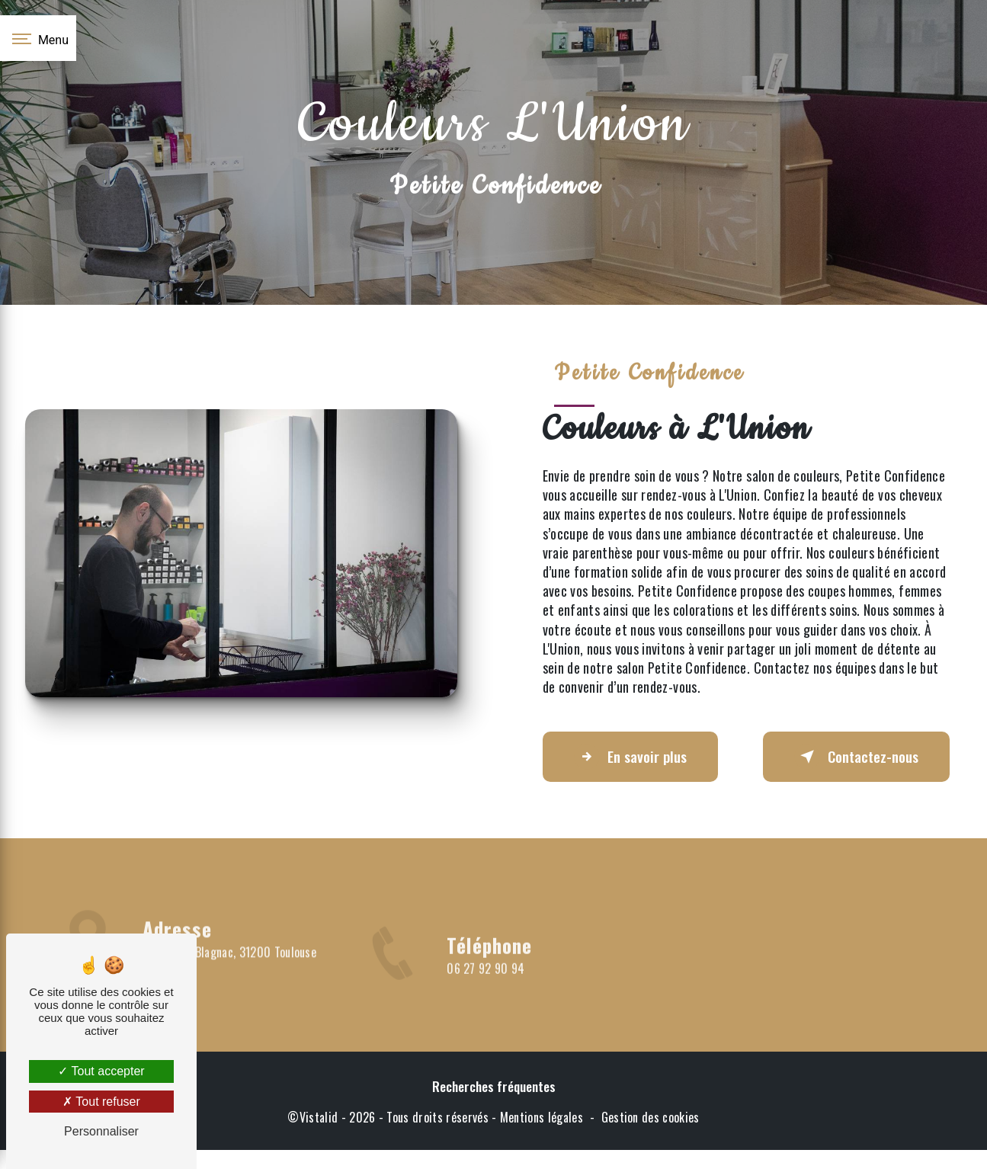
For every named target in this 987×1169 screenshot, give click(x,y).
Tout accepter (101, 1071)
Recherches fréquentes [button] (494, 1086)
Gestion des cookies (650, 1117)
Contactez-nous (856, 757)
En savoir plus (630, 757)
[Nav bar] (38, 38)
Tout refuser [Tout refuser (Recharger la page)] (101, 1101)
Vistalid (319, 1117)
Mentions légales (541, 1117)
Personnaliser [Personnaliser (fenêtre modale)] (101, 1131)
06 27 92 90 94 (486, 996)
